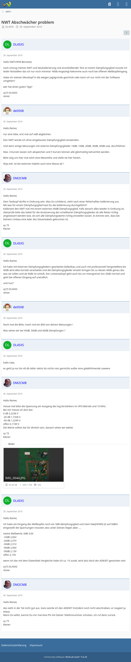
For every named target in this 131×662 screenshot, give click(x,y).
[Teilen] (126, 32)
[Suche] (109, 4)
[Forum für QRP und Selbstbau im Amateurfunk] (6, 4)
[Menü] (126, 4)
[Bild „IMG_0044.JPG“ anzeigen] (33, 468)
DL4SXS (9, 26)
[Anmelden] (118, 4)
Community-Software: (65, 657)
